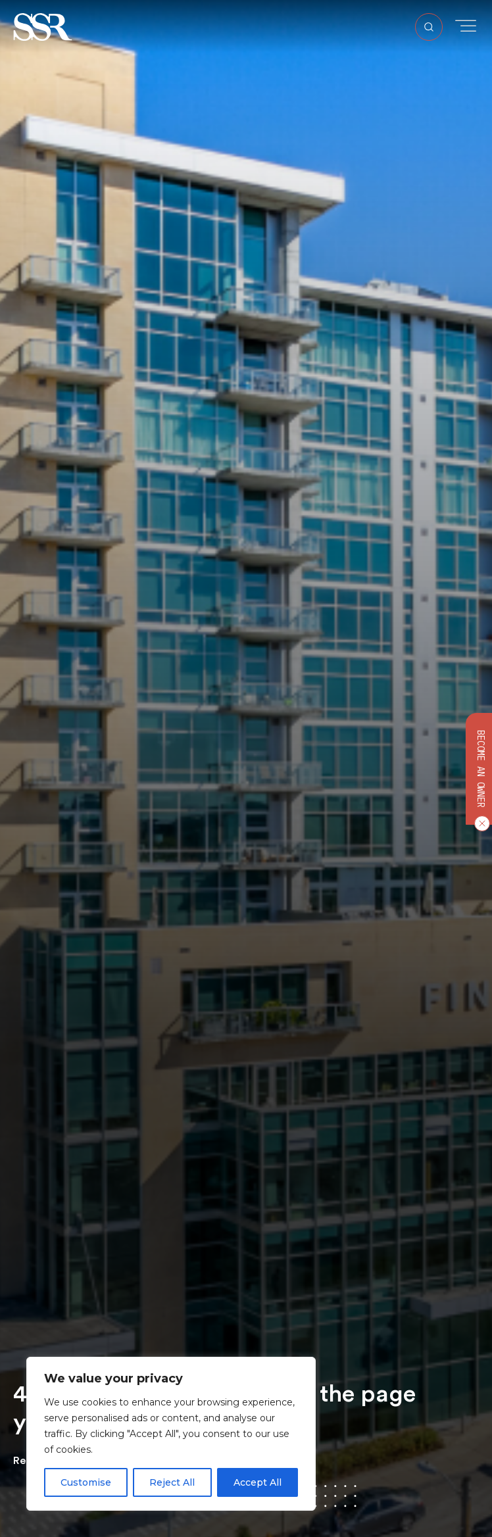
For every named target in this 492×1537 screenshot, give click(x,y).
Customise (86, 1482)
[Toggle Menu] (465, 26)
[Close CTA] (479, 823)
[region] (171, 1434)
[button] (42, 26)
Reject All (172, 1482)
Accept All (258, 1482)
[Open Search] (429, 27)
